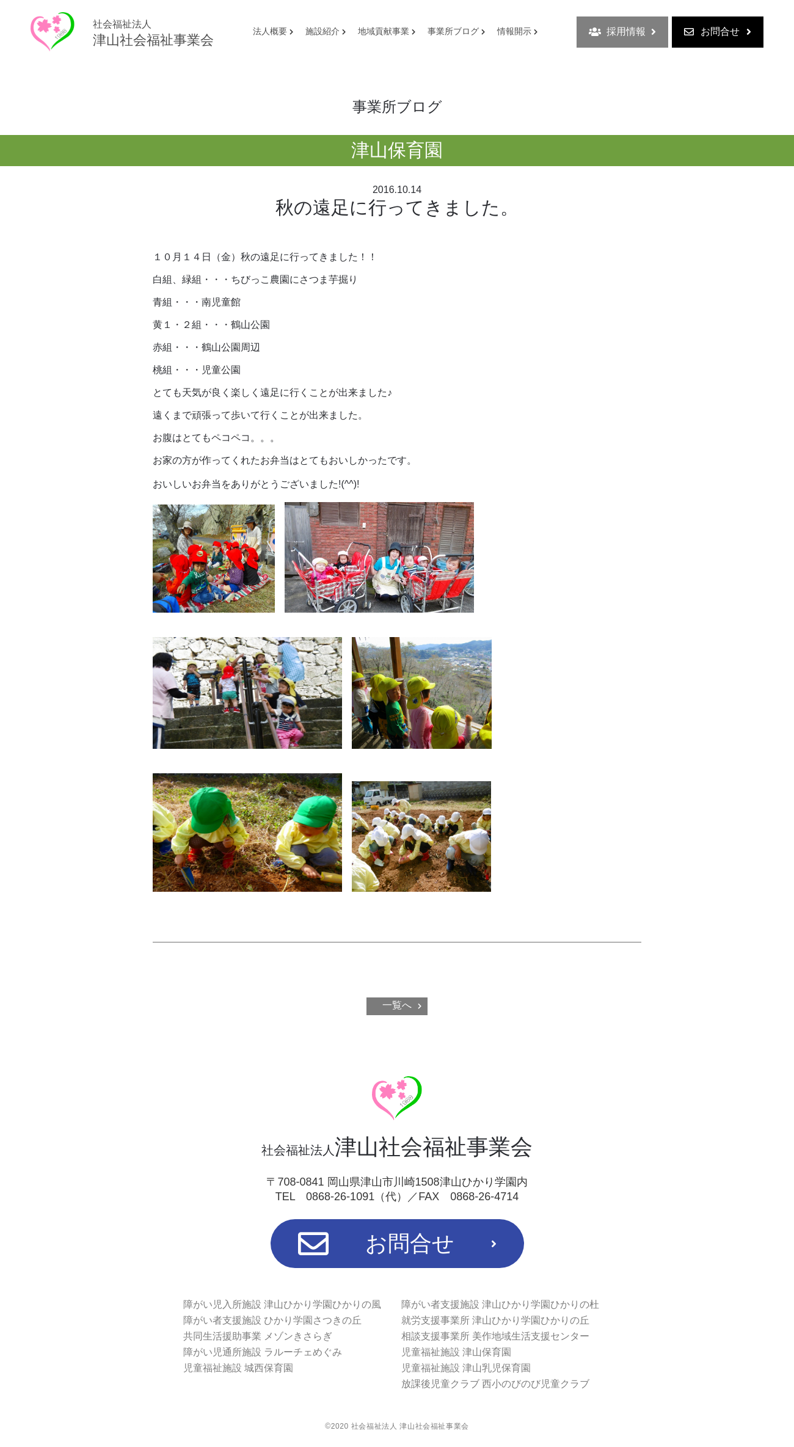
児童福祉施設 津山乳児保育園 (466, 1368)
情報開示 (514, 31)
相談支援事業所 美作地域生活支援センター (495, 1336)
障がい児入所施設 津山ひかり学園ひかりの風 (282, 1304)
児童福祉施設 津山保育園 (456, 1352)
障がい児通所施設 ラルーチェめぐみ (262, 1352)
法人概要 (270, 31)
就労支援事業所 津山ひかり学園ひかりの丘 (495, 1320)
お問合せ (717, 31)
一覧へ (397, 1005)
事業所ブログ (453, 31)
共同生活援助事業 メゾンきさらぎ (257, 1336)
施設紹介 (322, 31)
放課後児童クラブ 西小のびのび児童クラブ (495, 1384)
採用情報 (622, 31)
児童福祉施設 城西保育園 (238, 1368)
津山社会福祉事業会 (153, 33)
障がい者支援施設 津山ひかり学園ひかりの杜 (500, 1304)
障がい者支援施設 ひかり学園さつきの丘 (272, 1320)
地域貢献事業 (383, 31)
